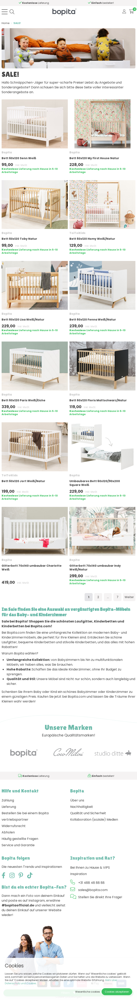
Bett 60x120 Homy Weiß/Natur (92, 239)
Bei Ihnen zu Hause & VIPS (90, 867)
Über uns (77, 800)
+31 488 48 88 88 (91, 882)
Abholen (8, 832)
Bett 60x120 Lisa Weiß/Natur (23, 320)
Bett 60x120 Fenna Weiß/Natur (92, 320)
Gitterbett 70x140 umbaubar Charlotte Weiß (32, 567)
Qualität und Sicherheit (88, 813)
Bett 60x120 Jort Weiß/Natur (23, 481)
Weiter (129, 597)
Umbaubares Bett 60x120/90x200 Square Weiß (94, 483)
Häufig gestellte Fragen (20, 838)
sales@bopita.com (93, 890)
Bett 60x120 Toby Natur (19, 239)
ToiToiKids (77, 233)
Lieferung (9, 806)
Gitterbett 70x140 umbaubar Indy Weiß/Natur (95, 567)
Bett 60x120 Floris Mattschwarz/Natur (98, 400)
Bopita (7, 152)
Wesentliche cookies (87, 991)
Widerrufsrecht (14, 826)
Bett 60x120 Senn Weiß (19, 158)
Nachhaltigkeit (81, 806)
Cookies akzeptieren (117, 991)
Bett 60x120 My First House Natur (94, 158)
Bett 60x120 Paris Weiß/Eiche (23, 400)
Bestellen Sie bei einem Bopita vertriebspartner (25, 816)
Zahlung (8, 800)
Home (6, 23)
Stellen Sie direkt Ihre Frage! (100, 897)
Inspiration (78, 874)
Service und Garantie (18, 845)
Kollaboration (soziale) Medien (94, 819)
